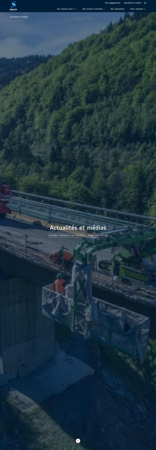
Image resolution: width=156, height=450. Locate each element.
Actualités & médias (132, 3)
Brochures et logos (79, 235)
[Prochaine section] (78, 440)
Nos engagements (112, 3)
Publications (64, 235)
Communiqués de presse (97, 235)
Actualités (53, 235)
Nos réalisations (118, 9)
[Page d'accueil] (13, 6)
